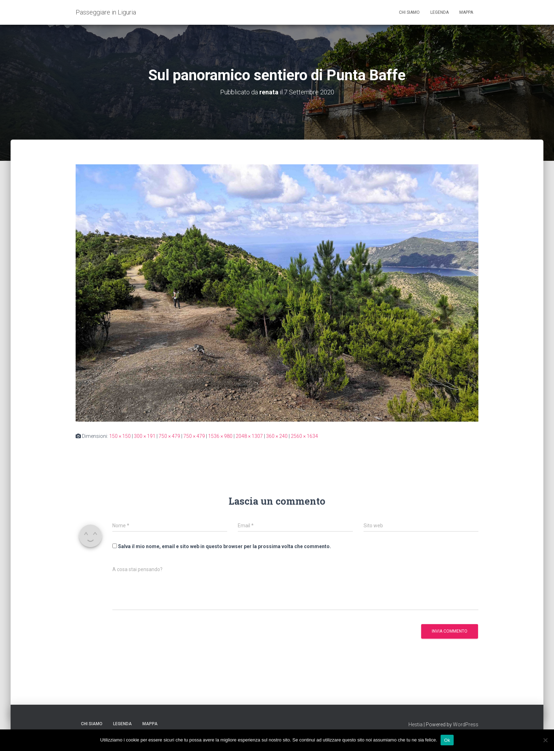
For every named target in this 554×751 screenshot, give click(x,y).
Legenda (439, 12)
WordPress (465, 724)
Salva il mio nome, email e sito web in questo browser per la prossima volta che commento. (224, 546)
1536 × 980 (220, 436)
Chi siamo (409, 12)
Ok (447, 740)
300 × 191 (144, 436)
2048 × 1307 (249, 436)
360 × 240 (277, 436)
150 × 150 (120, 436)
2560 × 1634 (304, 436)
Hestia (415, 724)
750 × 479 (169, 436)
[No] (545, 740)
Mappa (466, 12)
